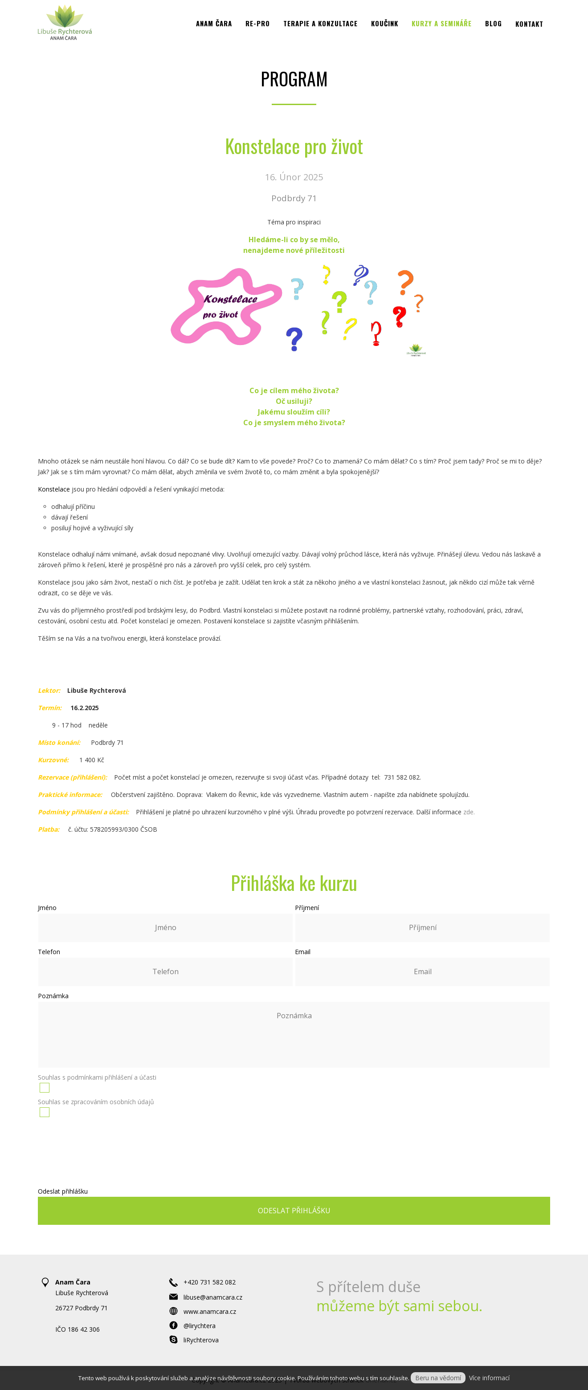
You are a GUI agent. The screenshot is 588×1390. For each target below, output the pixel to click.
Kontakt (529, 35)
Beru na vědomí (438, 1378)
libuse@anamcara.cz (213, 1297)
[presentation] (295, 1146)
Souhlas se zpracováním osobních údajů (96, 1101)
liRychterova (201, 1340)
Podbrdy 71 (294, 197)
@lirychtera (200, 1325)
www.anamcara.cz (210, 1311)
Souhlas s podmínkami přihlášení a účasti (97, 1077)
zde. (469, 812)
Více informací (489, 1378)
